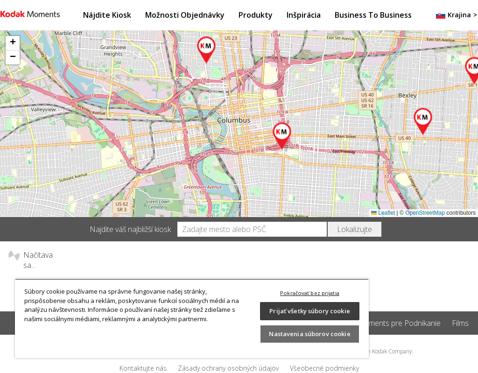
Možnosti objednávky (185, 15)
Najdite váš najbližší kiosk (130, 229)
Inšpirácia (304, 15)
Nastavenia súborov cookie (309, 334)
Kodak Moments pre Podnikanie (387, 323)
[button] (282, 136)
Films (460, 323)
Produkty (256, 15)
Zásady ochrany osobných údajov (228, 368)
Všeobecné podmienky (324, 368)
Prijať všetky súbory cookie (309, 311)
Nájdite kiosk (107, 15)
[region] (192, 318)
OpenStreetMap (425, 213)
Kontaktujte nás (143, 368)
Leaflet (383, 213)
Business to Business (373, 15)
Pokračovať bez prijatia (309, 292)
